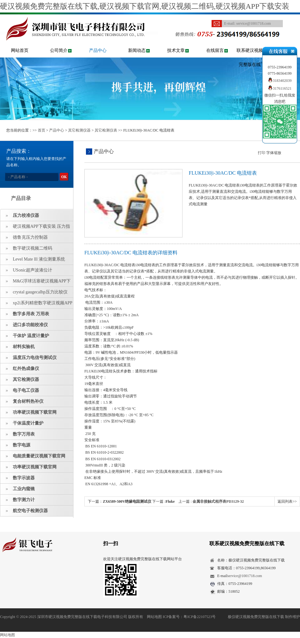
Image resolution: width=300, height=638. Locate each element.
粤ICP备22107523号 (199, 617)
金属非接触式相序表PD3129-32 (218, 501)
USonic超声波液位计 (32, 270)
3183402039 (280, 80)
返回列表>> (287, 501)
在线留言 (215, 50)
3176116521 (280, 88)
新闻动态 (137, 50)
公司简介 (59, 50)
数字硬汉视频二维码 (32, 248)
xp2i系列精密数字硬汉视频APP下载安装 (36, 305)
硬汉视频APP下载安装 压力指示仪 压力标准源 (35, 228)
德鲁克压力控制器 (30, 237)
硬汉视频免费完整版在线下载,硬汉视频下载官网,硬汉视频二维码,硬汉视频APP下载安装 (144, 6)
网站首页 (19, 50)
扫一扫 (110, 543)
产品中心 (98, 50)
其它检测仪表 (106, 130)
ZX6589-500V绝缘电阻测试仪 (127, 501)
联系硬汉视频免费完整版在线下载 (254, 57)
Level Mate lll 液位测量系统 (39, 259)
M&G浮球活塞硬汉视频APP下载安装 (35, 283)
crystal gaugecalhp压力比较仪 (40, 292)
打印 (261, 153)
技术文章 (176, 50)
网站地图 (154, 617)
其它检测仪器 (79, 130)
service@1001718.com (253, 23)
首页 (41, 130)
